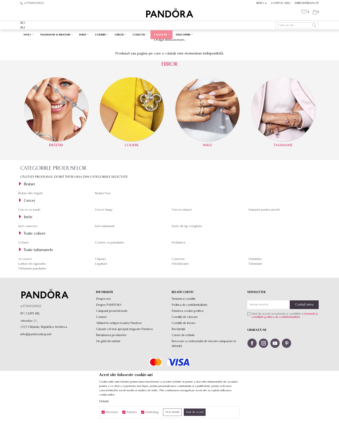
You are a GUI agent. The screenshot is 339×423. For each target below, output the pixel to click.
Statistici (131, 412)
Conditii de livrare (183, 353)
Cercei (29, 231)
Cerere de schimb (183, 365)
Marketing (152, 412)
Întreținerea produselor (111, 365)
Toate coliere (35, 263)
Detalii (104, 401)
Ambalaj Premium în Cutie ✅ (160, 34)
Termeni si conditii (183, 328)
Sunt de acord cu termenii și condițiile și (284, 345)
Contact (101, 347)
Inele (28, 247)
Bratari (29, 214)
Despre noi (103, 328)
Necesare (112, 412)
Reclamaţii (178, 359)
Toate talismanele (38, 280)
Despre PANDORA (108, 334)
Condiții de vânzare (185, 347)
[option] (169, 34)
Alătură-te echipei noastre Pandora (119, 353)
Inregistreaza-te (307, 3)
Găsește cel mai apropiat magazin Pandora (124, 359)
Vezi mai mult (193, 34)
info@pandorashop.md (35, 364)
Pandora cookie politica (187, 341)
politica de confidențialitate (282, 347)
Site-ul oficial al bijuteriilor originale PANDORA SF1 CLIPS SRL (54, 42)
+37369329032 (30, 336)
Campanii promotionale (111, 341)
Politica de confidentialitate (189, 334)
